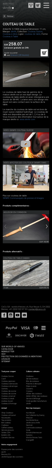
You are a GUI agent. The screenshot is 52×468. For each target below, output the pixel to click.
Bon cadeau (6, 423)
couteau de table (33, 34)
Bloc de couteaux (32, 381)
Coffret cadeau (7, 428)
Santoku (4, 389)
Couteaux (29, 376)
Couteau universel (8, 396)
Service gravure (7, 430)
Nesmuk (29, 425)
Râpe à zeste (31, 386)
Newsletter (7, 351)
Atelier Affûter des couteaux (36, 396)
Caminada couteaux (34, 428)
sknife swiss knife (33, 423)
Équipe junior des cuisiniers (12, 449)
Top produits (6, 420)
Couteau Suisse (35, 31)
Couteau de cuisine (8, 391)
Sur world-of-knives (13, 346)
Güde (28, 430)
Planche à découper (33, 384)
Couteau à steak (7, 399)
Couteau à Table (10, 36)
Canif (3, 379)
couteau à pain (7, 401)
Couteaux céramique (9, 386)
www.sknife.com (27, 119)
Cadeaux (5, 425)
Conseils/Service (7, 437)
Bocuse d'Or (6, 454)
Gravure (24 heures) (20, 55)
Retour (10, 16)
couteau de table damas (16, 258)
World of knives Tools (34, 437)
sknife (13, 31)
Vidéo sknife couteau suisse (18, 130)
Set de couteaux (32, 379)
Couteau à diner (10, 34)
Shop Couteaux (7, 413)
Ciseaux (29, 391)
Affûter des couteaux (34, 394)
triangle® (30, 440)
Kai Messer (30, 413)
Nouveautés (6, 418)
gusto (3, 452)
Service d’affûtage (33, 399)
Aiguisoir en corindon (14, 212)
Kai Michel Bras (32, 420)
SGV (3, 354)
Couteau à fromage (9, 403)
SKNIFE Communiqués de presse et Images (23, 198)
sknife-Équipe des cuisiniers (12, 457)
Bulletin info (5, 435)
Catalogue (7, 349)
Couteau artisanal (8, 415)
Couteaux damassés (9, 384)
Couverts (29, 389)
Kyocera (29, 435)
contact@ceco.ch (37, 309)
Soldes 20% (6, 433)
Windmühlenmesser (34, 433)
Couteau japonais (8, 381)
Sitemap (5, 361)
